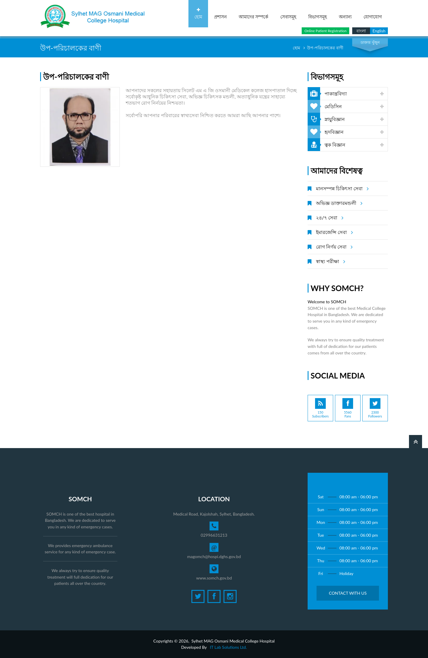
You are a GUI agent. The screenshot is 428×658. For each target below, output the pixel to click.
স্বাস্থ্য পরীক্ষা (329, 261)
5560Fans (347, 408)
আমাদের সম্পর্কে (253, 13)
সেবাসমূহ (288, 13)
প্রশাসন (220, 13)
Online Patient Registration (325, 31)
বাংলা (361, 30)
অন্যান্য (345, 13)
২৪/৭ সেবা (329, 218)
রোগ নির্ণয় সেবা (333, 247)
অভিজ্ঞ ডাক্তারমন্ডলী (338, 203)
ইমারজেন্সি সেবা (333, 232)
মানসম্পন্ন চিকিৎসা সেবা (341, 188)
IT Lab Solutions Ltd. (228, 647)
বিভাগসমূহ (317, 13)
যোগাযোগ (373, 13)
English (378, 30)
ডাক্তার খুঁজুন (370, 42)
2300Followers (375, 408)
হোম (198, 13)
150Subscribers (320, 408)
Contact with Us (347, 593)
